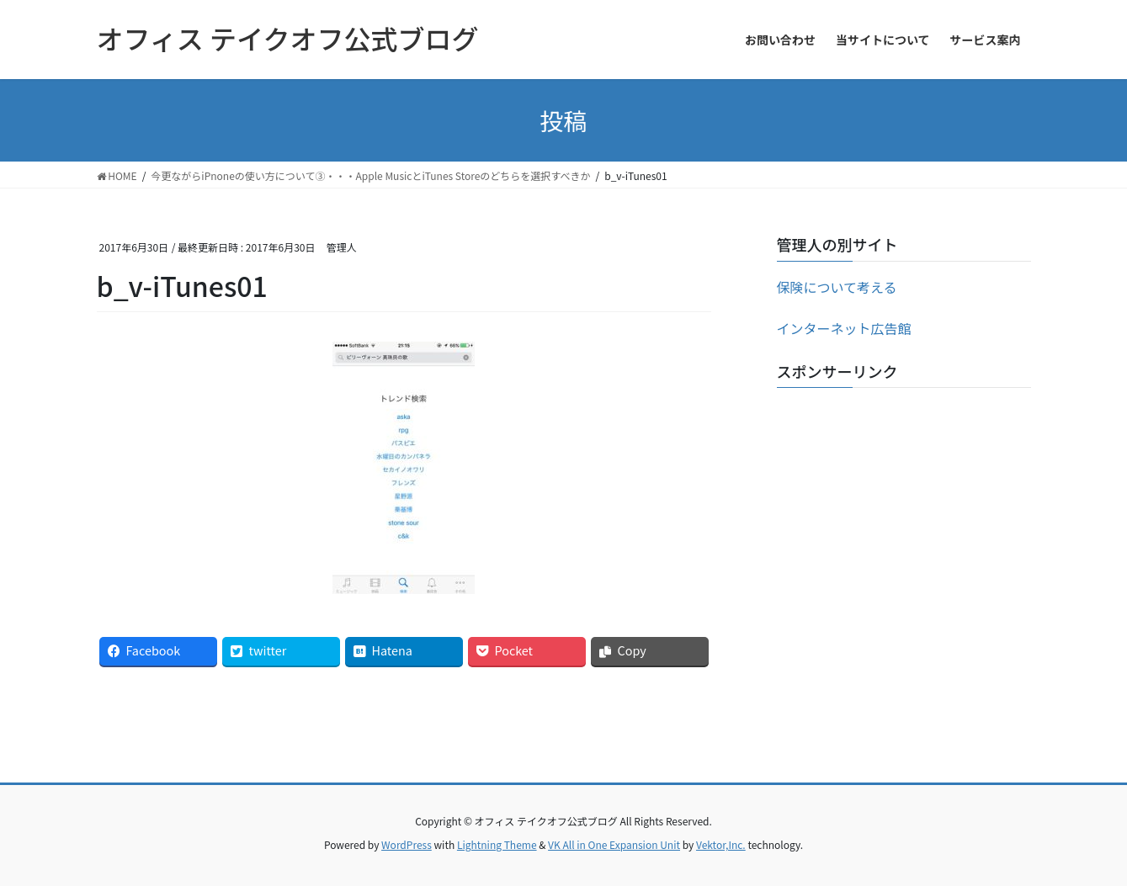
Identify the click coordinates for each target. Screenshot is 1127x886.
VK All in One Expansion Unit (614, 844)
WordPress (406, 844)
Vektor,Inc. (721, 844)
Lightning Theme (497, 844)
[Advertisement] (904, 506)
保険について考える (837, 287)
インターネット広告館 (844, 328)
